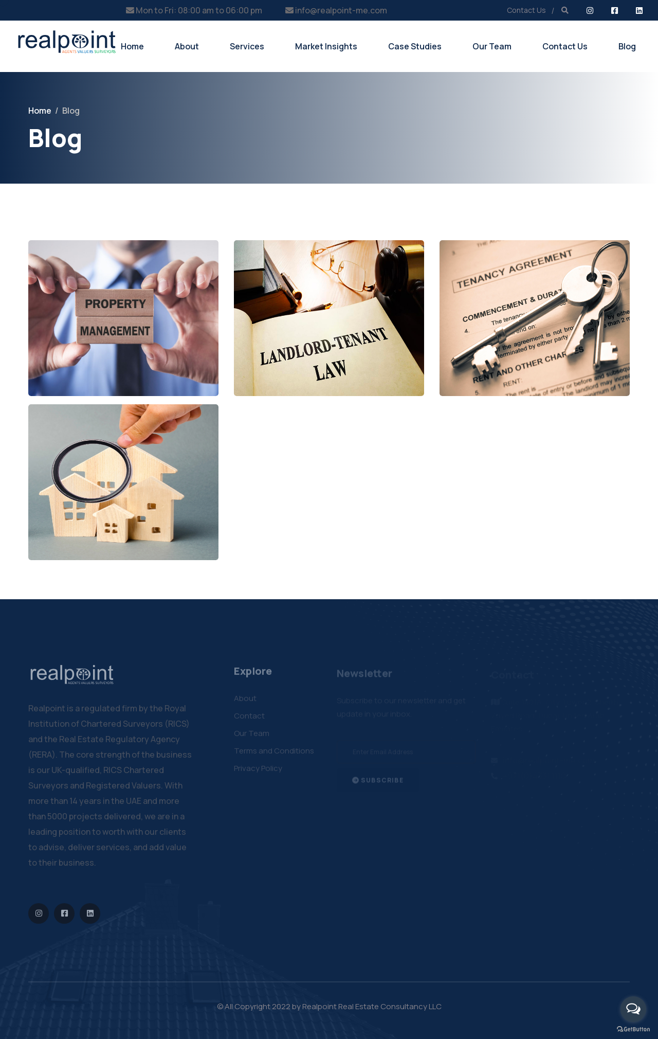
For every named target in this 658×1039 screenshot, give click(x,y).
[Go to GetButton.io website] (633, 1029)
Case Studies (415, 46)
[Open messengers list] (633, 1009)
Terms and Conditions (274, 754)
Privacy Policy (258, 771)
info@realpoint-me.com (341, 10)
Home (132, 46)
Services (247, 46)
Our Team (491, 46)
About (187, 46)
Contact (249, 719)
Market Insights (326, 46)
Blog (627, 46)
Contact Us (526, 10)
